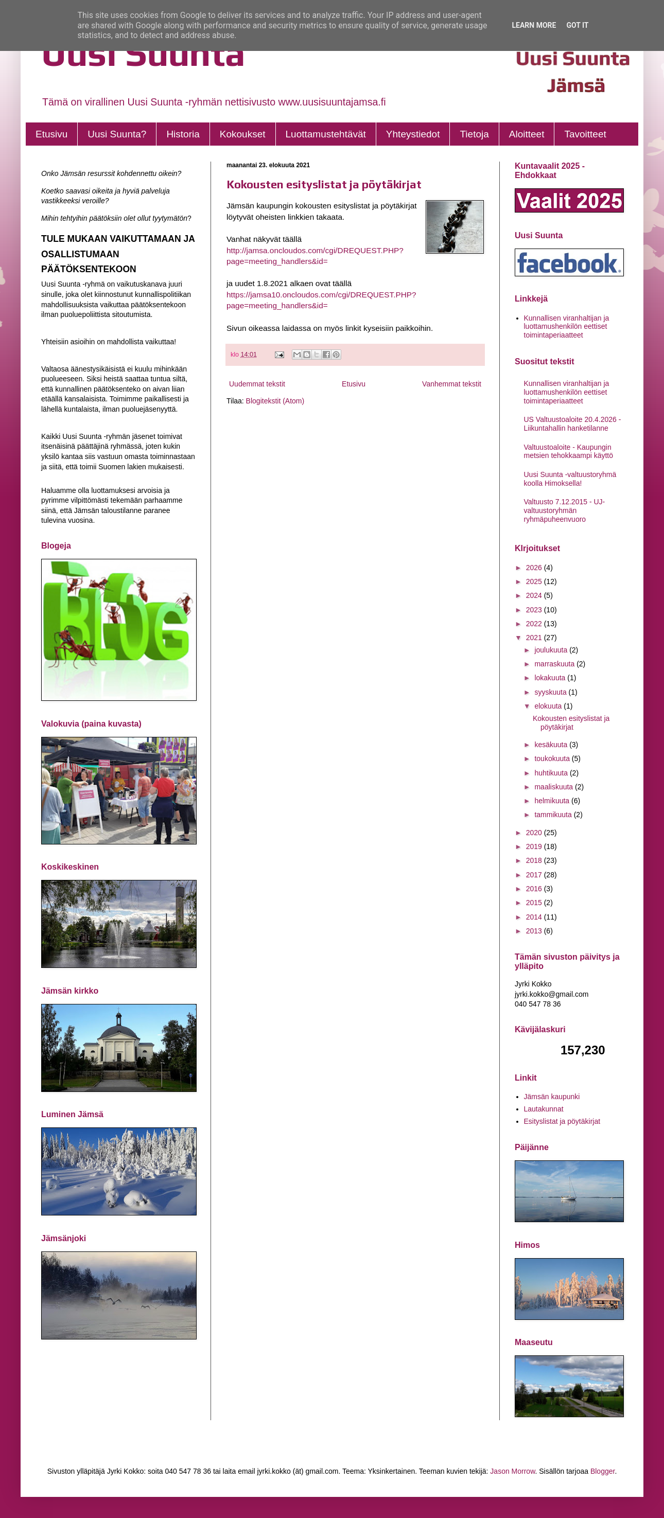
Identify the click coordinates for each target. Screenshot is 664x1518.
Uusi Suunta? (117, 134)
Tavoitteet (585, 134)
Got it (577, 25)
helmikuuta (552, 801)
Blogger (602, 1471)
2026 (535, 567)
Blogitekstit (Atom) (275, 401)
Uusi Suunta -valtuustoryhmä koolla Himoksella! (570, 478)
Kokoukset (243, 134)
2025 (535, 581)
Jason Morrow (512, 1471)
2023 (535, 610)
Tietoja (474, 134)
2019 (535, 846)
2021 (535, 637)
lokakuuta (550, 678)
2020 (535, 832)
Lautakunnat (544, 1109)
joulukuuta (551, 650)
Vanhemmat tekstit (451, 384)
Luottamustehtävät (326, 134)
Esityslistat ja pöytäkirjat (562, 1121)
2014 (535, 917)
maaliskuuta (554, 787)
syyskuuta (551, 692)
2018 (535, 860)
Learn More (534, 25)
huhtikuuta (552, 773)
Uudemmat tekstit (257, 384)
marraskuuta (555, 664)
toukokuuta (552, 758)
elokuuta (549, 706)
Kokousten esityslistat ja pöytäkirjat (324, 184)
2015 (535, 902)
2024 (535, 595)
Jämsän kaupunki (552, 1096)
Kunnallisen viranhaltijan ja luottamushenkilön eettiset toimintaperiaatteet (566, 327)
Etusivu (51, 134)
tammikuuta (553, 814)
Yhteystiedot (413, 134)
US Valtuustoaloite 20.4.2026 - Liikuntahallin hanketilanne (572, 423)
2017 (535, 875)
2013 (535, 931)
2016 (535, 889)
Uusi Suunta (143, 53)
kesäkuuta (551, 744)
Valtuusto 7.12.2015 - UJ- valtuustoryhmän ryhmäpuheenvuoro (564, 510)
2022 (535, 624)
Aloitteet (527, 134)
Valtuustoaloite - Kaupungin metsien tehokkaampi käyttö (569, 451)
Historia (182, 134)
